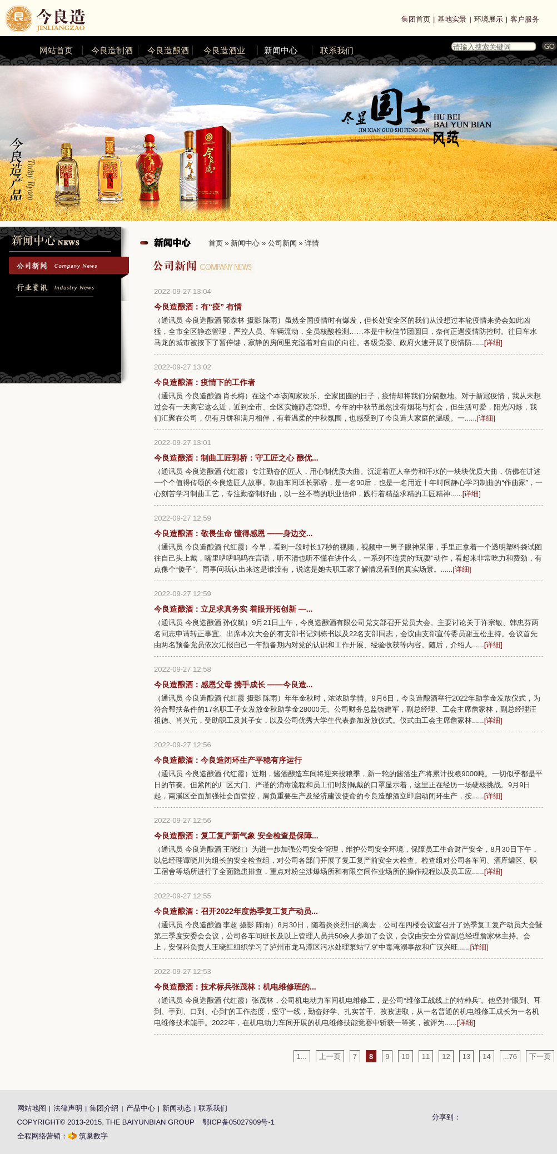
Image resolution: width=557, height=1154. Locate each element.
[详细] (493, 342)
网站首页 (56, 50)
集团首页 (415, 19)
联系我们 (337, 50)
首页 (215, 243)
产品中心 (140, 1108)
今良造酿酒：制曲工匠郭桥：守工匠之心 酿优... (236, 457)
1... (302, 1056)
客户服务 (524, 19)
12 (446, 1056)
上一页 (330, 1056)
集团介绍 (103, 1108)
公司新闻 (282, 243)
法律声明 (67, 1108)
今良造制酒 (112, 50)
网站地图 (31, 1108)
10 (405, 1056)
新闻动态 (176, 1108)
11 (426, 1056)
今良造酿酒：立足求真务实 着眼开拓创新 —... (233, 609)
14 (486, 1056)
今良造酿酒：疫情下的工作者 (204, 382)
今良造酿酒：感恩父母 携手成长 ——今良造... (233, 684)
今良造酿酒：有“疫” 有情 (198, 306)
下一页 (540, 1056)
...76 (510, 1056)
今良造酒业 (224, 50)
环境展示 (488, 19)
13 (466, 1056)
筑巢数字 (93, 1136)
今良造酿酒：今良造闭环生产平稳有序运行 (228, 760)
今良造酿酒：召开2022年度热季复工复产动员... (236, 911)
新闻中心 (280, 50)
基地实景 (451, 19)
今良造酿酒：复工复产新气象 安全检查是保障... (236, 835)
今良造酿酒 (168, 50)
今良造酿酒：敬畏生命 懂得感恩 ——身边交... (233, 533)
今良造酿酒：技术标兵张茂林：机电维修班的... (235, 986)
